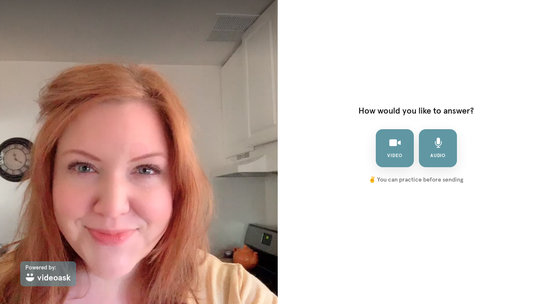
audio (438, 148)
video (394, 148)
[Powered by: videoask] (48, 273)
